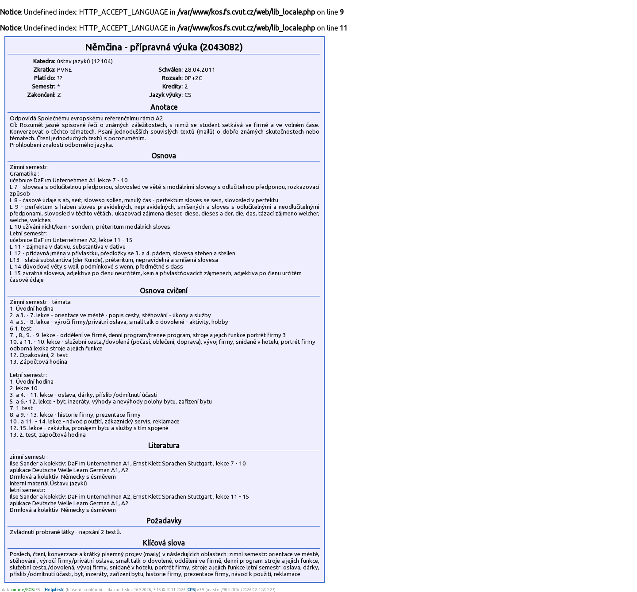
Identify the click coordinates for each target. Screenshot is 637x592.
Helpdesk (54, 589)
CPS (191, 589)
